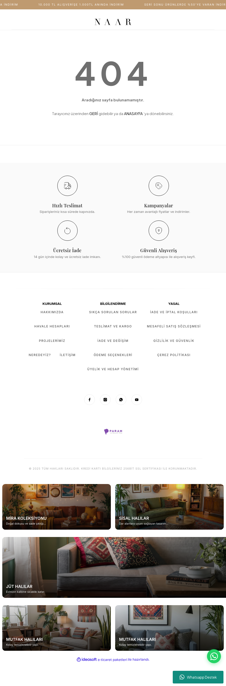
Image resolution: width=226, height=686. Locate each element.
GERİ (93, 113)
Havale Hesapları (52, 326)
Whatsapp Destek (198, 677)
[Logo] (113, 22)
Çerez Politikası (174, 355)
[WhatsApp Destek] (214, 656)
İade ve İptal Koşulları (174, 312)
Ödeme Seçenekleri (113, 355)
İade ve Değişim (112, 341)
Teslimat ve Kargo (113, 326)
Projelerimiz (52, 341)
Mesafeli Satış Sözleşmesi (174, 326)
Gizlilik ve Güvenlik (173, 341)
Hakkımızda (52, 312)
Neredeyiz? (40, 355)
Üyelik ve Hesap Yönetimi (113, 369)
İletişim (68, 355)
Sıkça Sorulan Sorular (113, 312)
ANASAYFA (133, 113)
